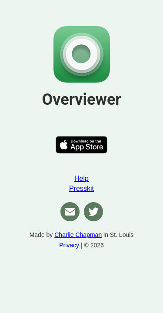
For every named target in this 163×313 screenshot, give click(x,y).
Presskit (81, 188)
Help (81, 178)
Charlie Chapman (78, 234)
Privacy (69, 245)
